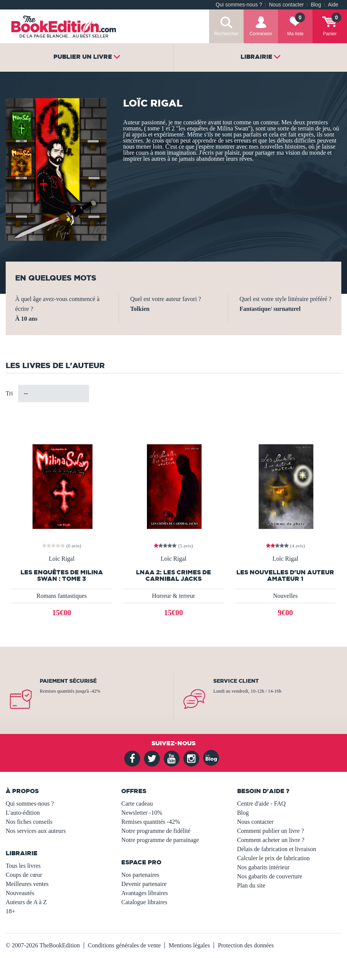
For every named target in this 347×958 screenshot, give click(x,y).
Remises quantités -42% (150, 821)
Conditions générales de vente (124, 945)
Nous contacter (286, 5)
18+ (10, 911)
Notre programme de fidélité (156, 831)
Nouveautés (20, 893)
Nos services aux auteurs (36, 831)
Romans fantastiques (61, 596)
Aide (333, 5)
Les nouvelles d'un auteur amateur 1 (285, 575)
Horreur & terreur (173, 596)
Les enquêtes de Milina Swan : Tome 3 (61, 575)
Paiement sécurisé (68, 681)
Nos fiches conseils (29, 821)
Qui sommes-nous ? (239, 5)
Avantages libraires (144, 893)
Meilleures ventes (27, 884)
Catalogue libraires (144, 902)
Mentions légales (189, 945)
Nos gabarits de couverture (269, 876)
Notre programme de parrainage (160, 840)
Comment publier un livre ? (270, 831)
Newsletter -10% (141, 812)
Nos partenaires (140, 875)
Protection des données (246, 945)
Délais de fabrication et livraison (276, 849)
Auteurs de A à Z (26, 902)
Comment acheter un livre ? (271, 840)
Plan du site (251, 885)
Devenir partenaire (143, 884)
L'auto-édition (23, 812)
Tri (9, 393)
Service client (236, 681)
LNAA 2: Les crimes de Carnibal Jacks (173, 575)
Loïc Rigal (62, 559)
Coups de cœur (24, 875)
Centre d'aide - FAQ (261, 803)
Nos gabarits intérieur (263, 867)
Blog (316, 5)
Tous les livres (23, 865)
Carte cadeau (137, 803)
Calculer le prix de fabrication (273, 858)
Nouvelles (285, 596)
